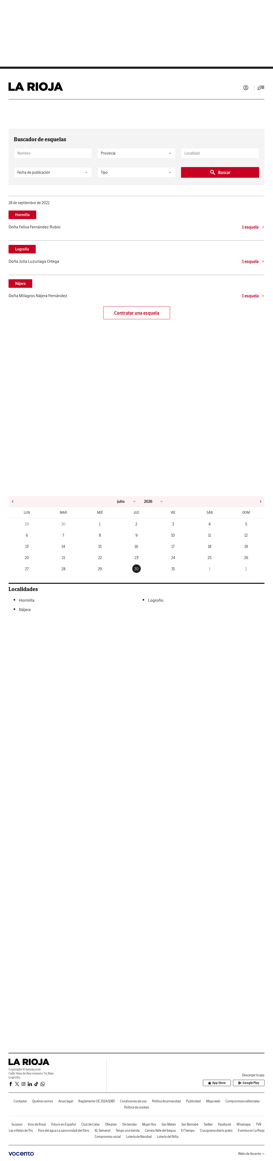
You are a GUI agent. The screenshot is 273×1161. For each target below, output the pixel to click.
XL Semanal (102, 1130)
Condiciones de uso (133, 1101)
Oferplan (111, 1124)
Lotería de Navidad (139, 1137)
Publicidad (193, 1101)
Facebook (224, 1124)
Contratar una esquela (136, 313)
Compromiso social (108, 1137)
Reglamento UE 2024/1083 (96, 1101)
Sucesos (16, 1124)
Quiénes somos (42, 1101)
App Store (219, 1083)
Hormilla (22, 214)
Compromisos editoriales (243, 1101)
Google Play (249, 1083)
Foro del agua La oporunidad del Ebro (63, 1130)
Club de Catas (90, 1124)
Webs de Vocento (251, 1154)
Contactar (20, 1101)
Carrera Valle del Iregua (160, 1130)
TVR (259, 1124)
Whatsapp (243, 1124)
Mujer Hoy (149, 1124)
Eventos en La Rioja (251, 1130)
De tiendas (129, 1124)
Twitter (208, 1124)
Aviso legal (65, 1101)
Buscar (220, 172)
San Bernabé (189, 1124)
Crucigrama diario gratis (216, 1130)
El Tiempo (188, 1130)
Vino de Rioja (37, 1124)
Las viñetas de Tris (21, 1130)
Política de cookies (136, 1107)
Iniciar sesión (246, 87)
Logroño (22, 249)
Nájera (20, 283)
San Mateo (169, 1124)
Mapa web (213, 1101)
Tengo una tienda (127, 1130)
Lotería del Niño (168, 1137)
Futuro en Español (63, 1124)
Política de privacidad (166, 1101)
